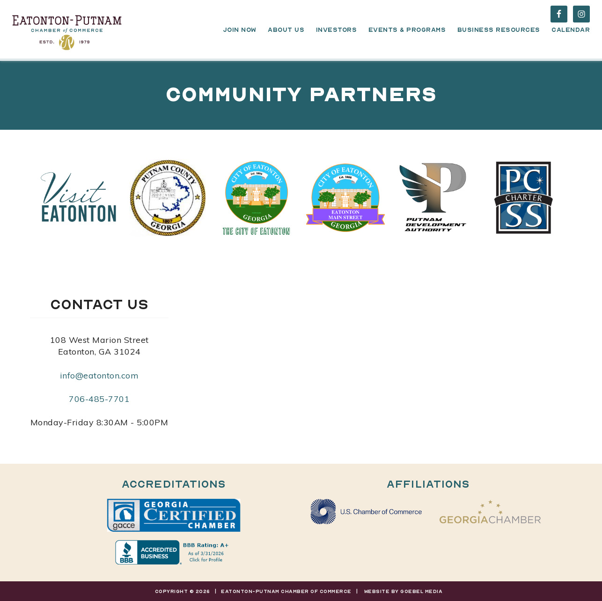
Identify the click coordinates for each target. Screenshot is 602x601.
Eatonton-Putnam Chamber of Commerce (67, 30)
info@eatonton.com (99, 375)
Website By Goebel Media (403, 591)
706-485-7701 (99, 398)
